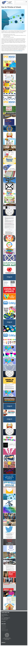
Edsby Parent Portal (5, 629)
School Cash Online (5, 630)
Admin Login (3, 621)
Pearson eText (4, 626)
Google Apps (4, 625)
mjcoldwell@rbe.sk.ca (6, 617)
